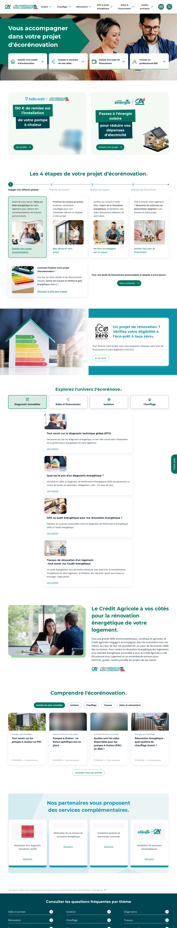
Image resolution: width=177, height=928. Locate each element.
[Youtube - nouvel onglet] (99, 883)
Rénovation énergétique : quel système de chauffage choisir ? (149, 661)
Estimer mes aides (46, 908)
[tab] (27, 402)
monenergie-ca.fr (116, 912)
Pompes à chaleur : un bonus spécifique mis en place (67, 661)
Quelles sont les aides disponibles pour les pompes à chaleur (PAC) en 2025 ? (107, 663)
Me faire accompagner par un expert (105, 250)
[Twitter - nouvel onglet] (78, 883)
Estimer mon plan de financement (144, 250)
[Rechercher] (169, 7)
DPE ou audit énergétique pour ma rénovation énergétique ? (30, 481)
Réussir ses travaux (82, 912)
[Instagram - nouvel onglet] (85, 883)
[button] (174, 464)
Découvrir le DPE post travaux (52, 291)
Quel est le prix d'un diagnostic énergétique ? (120, 433)
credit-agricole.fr (116, 905)
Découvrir (27, 778)
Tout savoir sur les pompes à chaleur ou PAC (26, 659)
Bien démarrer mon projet (62, 250)
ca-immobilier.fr (116, 901)
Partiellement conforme (155, 905)
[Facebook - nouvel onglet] (92, 882)
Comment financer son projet (87, 915)
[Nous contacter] (161, 7)
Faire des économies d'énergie (88, 908)
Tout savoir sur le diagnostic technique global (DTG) (43, 433)
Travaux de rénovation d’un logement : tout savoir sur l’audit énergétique (115, 481)
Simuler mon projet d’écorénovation (22, 250)
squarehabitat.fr (116, 908)
